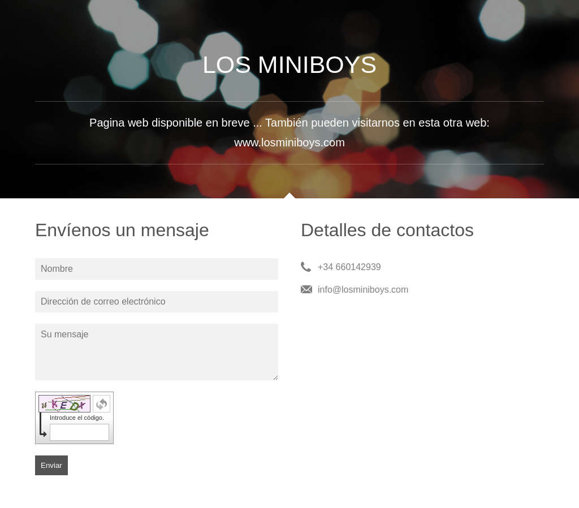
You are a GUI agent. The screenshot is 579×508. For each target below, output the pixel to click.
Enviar (51, 465)
